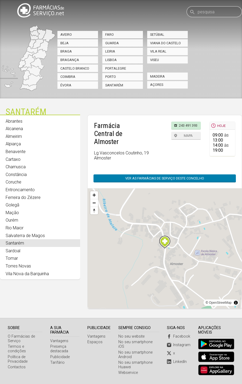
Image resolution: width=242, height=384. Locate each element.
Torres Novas (18, 266)
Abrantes (14, 121)
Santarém (114, 85)
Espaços (95, 342)
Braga (66, 51)
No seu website (132, 336)
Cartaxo (13, 159)
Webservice (128, 368)
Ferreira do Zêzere (23, 197)
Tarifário (57, 362)
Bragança (69, 60)
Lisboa (111, 60)
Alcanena (14, 128)
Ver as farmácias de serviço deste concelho (164, 178)
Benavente (16, 151)
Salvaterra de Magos (25, 235)
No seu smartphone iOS (139, 342)
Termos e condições (17, 348)
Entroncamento (20, 189)
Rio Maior (15, 227)
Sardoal (13, 250)
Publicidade (60, 357)
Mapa (188, 136)
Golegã (12, 204)
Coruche (13, 182)
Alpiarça (13, 143)
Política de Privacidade (18, 359)
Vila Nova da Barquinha (27, 273)
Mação (12, 212)
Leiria (110, 51)
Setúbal (157, 35)
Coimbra (67, 77)
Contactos (17, 367)
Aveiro (66, 35)
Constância (16, 174)
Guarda (112, 43)
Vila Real (158, 51)
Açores (156, 85)
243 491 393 (188, 125)
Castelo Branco (74, 68)
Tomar (12, 258)
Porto (110, 77)
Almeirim (14, 136)
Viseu (154, 60)
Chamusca (16, 166)
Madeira (157, 76)
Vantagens (59, 341)
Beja (64, 43)
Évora (65, 85)
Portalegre (115, 68)
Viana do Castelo (165, 43)
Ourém (12, 220)
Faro (109, 35)
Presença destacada (59, 348)
